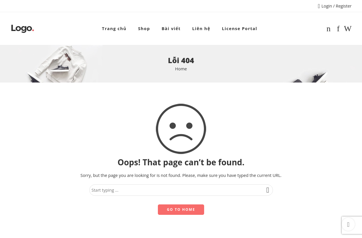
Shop (144, 28)
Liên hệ (201, 28)
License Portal (239, 28)
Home (181, 69)
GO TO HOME (181, 209)
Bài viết (171, 28)
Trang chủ (114, 28)
